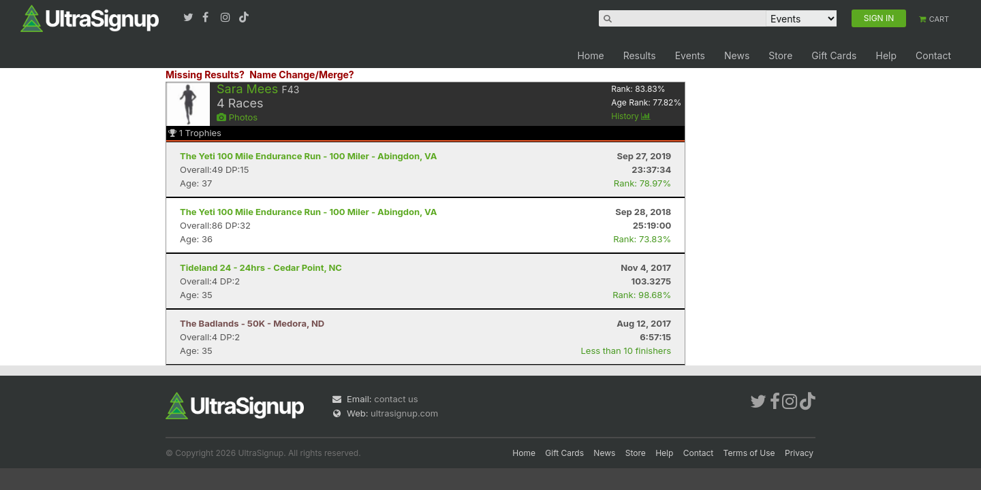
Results (639, 55)
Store (780, 55)
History (631, 116)
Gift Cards (833, 55)
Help (886, 55)
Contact (933, 55)
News (736, 55)
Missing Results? (205, 74)
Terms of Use (749, 453)
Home (590, 55)
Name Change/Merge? (301, 74)
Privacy (799, 453)
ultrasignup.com (404, 413)
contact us (396, 398)
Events (690, 55)
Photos (237, 117)
